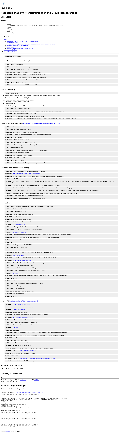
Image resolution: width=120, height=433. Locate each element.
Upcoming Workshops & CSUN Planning (18, 45)
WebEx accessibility (12, 42)
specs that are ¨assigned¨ (19, 232)
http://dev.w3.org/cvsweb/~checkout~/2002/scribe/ (31, 392)
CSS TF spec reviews (18, 255)
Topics (5, 39)
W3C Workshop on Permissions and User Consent (26, 173)
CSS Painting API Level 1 (19, 309)
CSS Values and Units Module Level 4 (22, 317)
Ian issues (15, 273)
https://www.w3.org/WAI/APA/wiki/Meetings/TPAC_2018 (42, 123)
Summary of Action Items (10, 50)
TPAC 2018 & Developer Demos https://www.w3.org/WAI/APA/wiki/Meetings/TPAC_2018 (31, 44)
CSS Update (10, 47)
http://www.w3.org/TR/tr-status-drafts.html (23, 301)
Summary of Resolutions (10, 51)
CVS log (36, 380)
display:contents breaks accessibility (22, 260)
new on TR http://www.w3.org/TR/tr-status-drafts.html (21, 48)
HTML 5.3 (15, 327)
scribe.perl (23, 380)
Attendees (5, 21)
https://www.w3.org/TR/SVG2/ (28, 350)
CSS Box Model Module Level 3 (21, 304)
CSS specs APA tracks (18, 224)
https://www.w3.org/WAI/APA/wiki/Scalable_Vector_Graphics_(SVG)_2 (39, 358)
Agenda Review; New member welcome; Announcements (22, 41)
